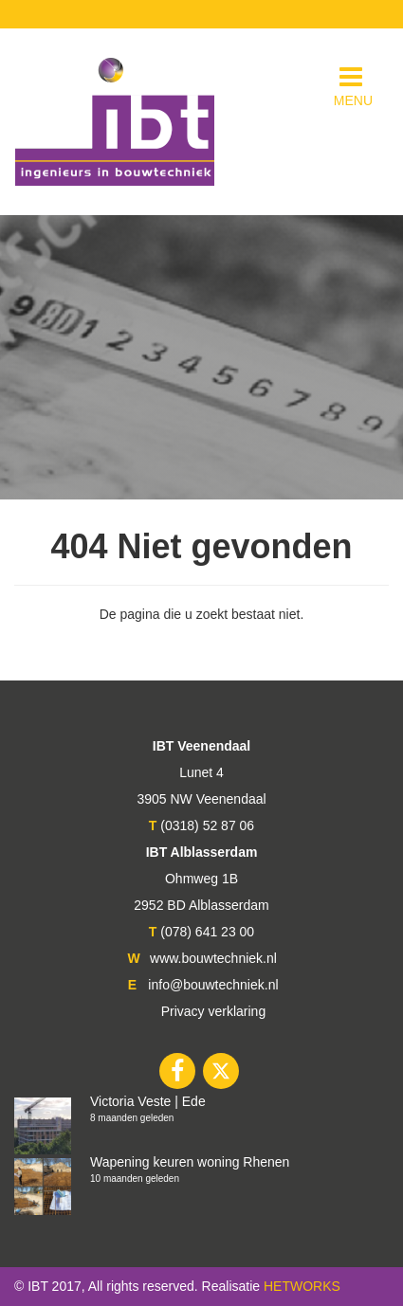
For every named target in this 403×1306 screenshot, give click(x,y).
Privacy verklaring (213, 1011)
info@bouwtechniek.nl (213, 984)
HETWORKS (302, 1286)
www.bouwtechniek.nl (213, 958)
